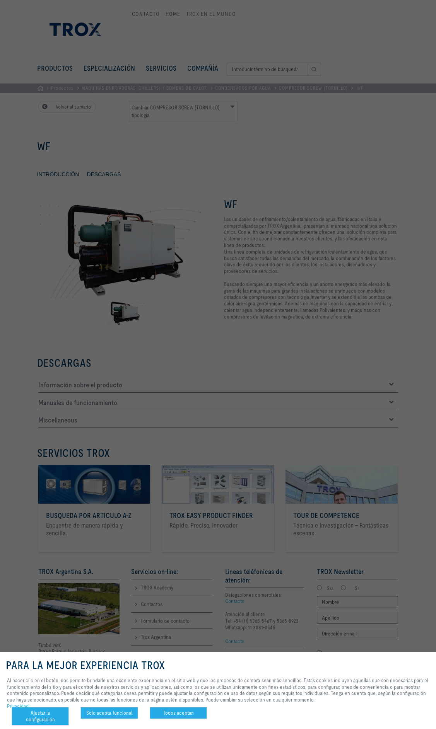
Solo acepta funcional (109, 713)
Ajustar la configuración (40, 716)
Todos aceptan (178, 713)
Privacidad (18, 706)
